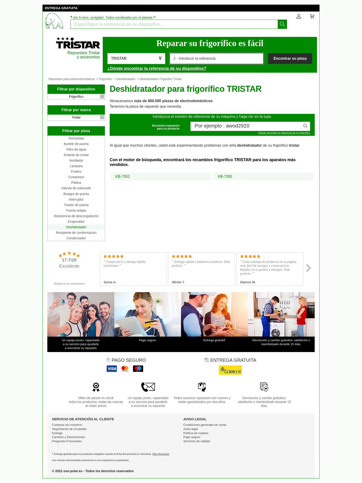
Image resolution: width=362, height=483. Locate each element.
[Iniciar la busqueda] (282, 24)
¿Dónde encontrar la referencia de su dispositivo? (156, 68)
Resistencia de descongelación (76, 216)
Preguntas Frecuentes (66, 441)
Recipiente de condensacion (76, 232)
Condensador (76, 238)
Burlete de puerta (76, 144)
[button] (136, 58)
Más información (161, 454)
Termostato (76, 138)
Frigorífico (105, 79)
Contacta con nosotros (67, 425)
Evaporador (76, 221)
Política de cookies (195, 433)
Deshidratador (126, 79)
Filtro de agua (76, 149)
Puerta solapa (76, 210)
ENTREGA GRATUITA (61, 8)
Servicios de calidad (196, 441)
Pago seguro (191, 437)
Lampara (76, 166)
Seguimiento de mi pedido (69, 429)
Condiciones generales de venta (204, 425)
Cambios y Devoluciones (68, 437)
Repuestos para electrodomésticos (71, 79)
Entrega (57, 433)
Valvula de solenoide (76, 188)
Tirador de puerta (76, 205)
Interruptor (76, 199)
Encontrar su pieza (290, 58)
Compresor (76, 177)
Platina (76, 182)
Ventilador (76, 160)
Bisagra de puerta (76, 194)
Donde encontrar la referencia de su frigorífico (284, 132)
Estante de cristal (76, 155)
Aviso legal (190, 429)
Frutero (76, 171)
